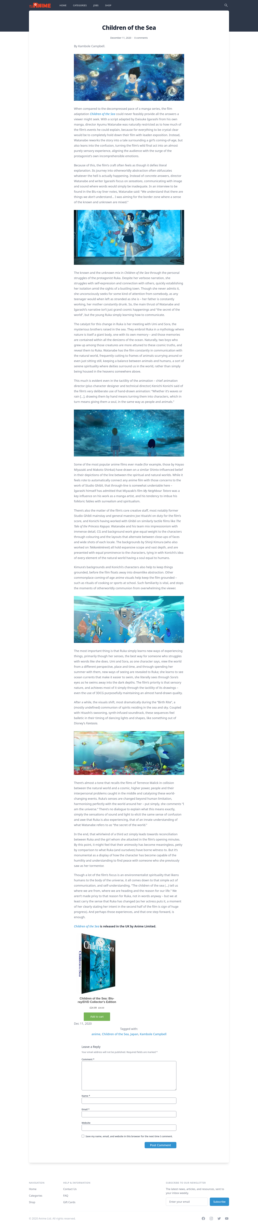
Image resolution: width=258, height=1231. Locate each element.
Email (86, 1109)
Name (86, 1095)
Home (33, 1189)
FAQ (65, 1195)
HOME (63, 5)
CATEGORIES (80, 5)
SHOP (108, 5)
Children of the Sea (102, 114)
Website (86, 1122)
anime (95, 1034)
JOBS (96, 5)
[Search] (226, 5)
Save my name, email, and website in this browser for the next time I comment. (129, 1136)
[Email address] (187, 1202)
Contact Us (70, 1189)
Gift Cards (69, 1202)
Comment (88, 1059)
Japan (134, 1034)
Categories (35, 1195)
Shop (32, 1202)
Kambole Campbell (153, 1034)
